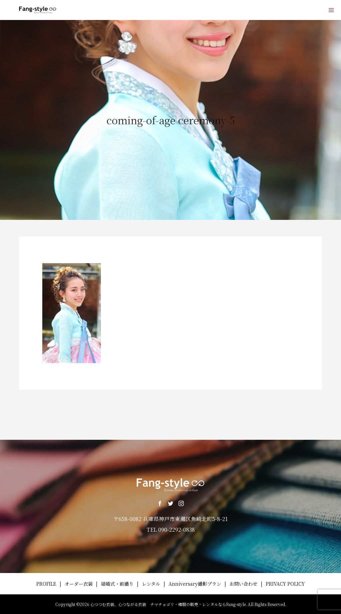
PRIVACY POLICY (285, 583)
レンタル (151, 583)
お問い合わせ (243, 583)
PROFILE (46, 583)
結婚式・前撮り (117, 583)
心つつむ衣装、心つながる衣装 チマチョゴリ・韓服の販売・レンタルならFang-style (168, 604)
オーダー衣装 (79, 583)
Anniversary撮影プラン (195, 583)
